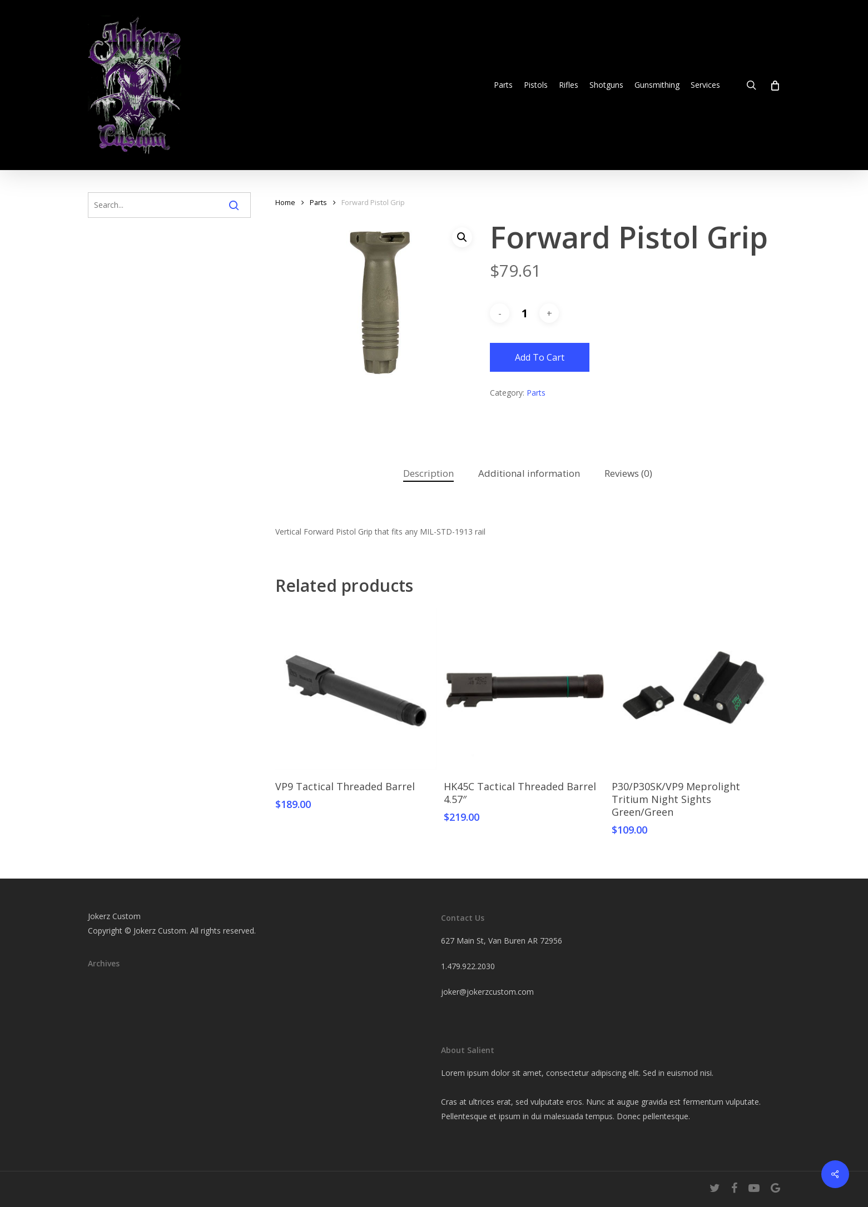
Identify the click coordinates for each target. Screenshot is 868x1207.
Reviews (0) (628, 473)
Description (428, 473)
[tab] (428, 473)
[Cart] (774, 85)
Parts (318, 202)
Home (285, 202)
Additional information (529, 473)
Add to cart (539, 357)
